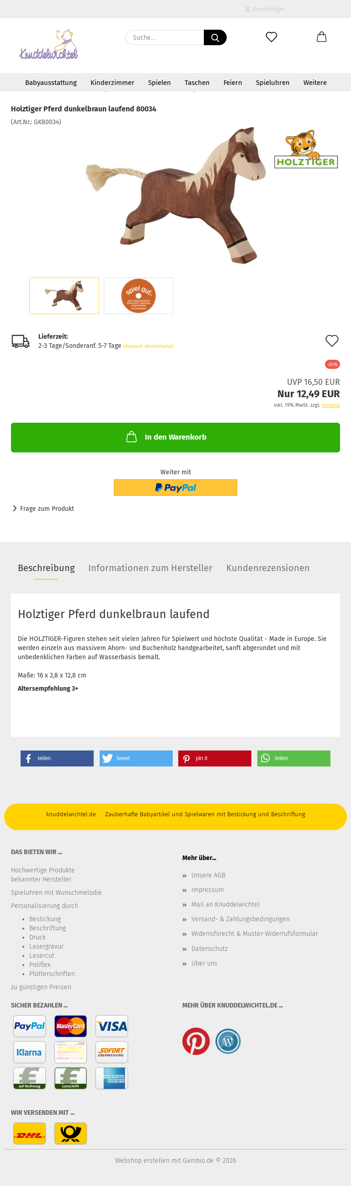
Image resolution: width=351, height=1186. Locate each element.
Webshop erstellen (142, 1161)
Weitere (315, 83)
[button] (322, 37)
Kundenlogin (264, 9)
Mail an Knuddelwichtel (225, 904)
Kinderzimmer (112, 83)
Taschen (197, 83)
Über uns (204, 963)
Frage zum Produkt (47, 509)
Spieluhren (273, 83)
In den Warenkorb (165, 436)
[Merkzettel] (271, 37)
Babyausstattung (51, 83)
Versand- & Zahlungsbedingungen (240, 919)
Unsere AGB (208, 875)
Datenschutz (209, 949)
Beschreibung (46, 567)
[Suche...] (215, 37)
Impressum (207, 890)
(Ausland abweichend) (148, 346)
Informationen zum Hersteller (150, 567)
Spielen (159, 83)
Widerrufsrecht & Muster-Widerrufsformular (254, 934)
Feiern (232, 83)
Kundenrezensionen (268, 567)
